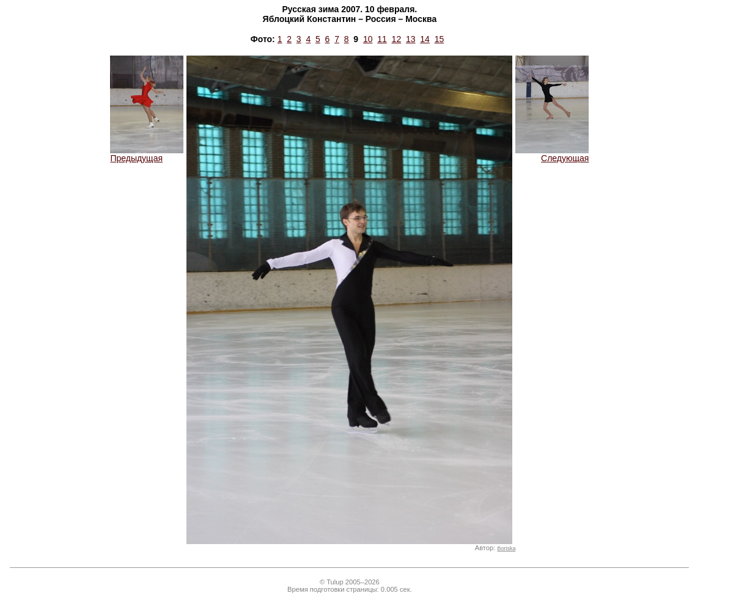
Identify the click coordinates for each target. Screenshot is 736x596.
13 (411, 39)
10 (368, 39)
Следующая (552, 154)
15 (439, 39)
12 (397, 39)
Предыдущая (146, 154)
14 (425, 39)
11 (382, 39)
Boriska (507, 548)
